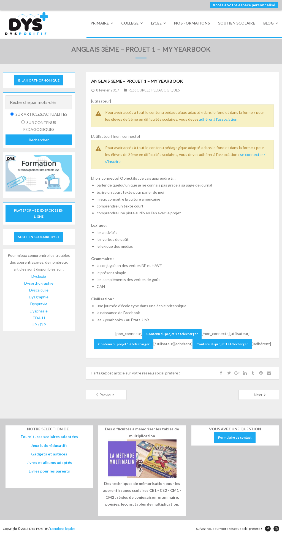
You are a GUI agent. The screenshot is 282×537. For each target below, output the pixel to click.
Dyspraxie (38, 303)
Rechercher (39, 139)
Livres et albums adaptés (49, 462)
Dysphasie (39, 311)
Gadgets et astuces (49, 454)
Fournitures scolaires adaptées (49, 436)
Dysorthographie (38, 283)
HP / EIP (39, 324)
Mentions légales (62, 529)
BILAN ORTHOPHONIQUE (38, 80)
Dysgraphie (38, 297)
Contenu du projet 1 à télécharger (172, 334)
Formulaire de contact (235, 437)
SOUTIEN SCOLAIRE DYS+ (38, 237)
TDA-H (38, 317)
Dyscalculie (38, 290)
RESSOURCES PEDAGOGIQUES (154, 90)
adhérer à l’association (218, 119)
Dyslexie (38, 276)
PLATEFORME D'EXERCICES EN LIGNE (38, 213)
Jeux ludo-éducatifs (49, 445)
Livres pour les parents (49, 471)
